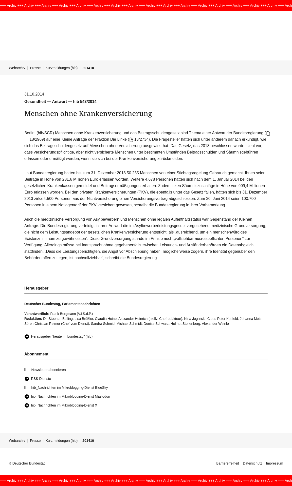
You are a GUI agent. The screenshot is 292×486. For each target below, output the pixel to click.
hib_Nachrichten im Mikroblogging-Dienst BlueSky (69, 387)
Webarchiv (17, 68)
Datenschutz (252, 463)
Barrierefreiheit (227, 463)
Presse (35, 68)
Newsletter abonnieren (48, 370)
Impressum (274, 463)
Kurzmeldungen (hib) (62, 68)
